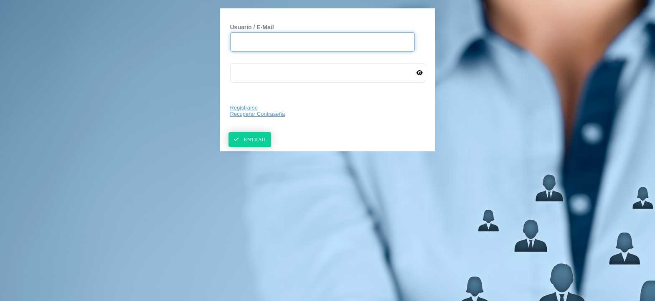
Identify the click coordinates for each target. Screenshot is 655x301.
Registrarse (244, 108)
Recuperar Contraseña (257, 114)
